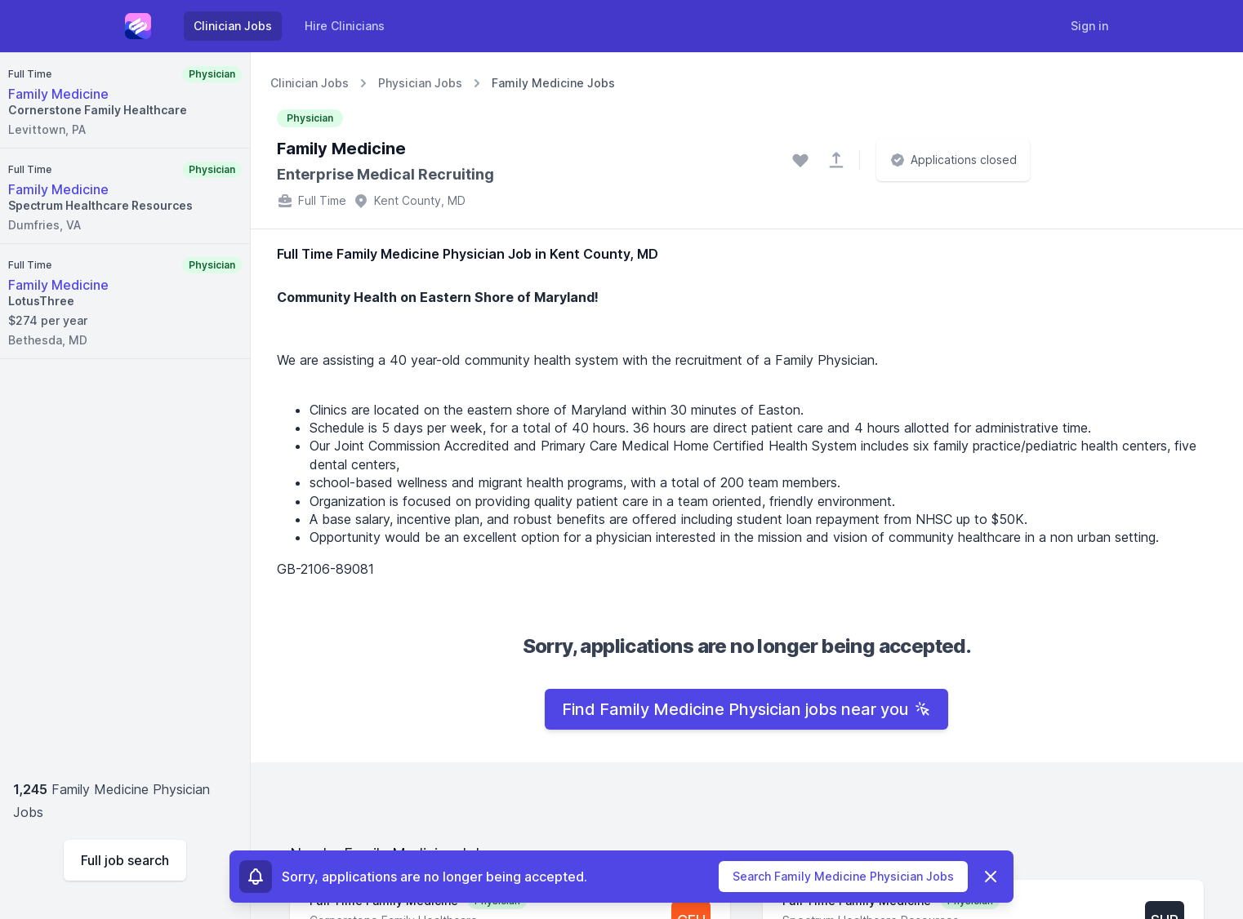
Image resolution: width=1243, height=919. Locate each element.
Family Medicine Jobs (553, 83)
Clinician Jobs (233, 26)
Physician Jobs (420, 83)
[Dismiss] (990, 876)
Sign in (1089, 26)
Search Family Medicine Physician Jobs (843, 876)
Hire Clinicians (345, 26)
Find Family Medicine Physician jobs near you (746, 709)
